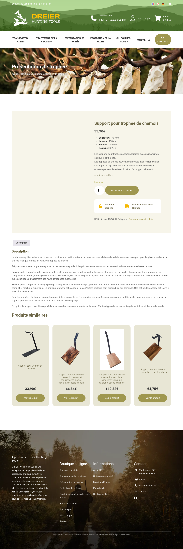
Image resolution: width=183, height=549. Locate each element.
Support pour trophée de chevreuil (30, 367)
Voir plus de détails (103, 175)
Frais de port (66, 509)
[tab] (21, 243)
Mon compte (144, 18)
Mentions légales (101, 482)
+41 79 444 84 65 (112, 20)
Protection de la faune (71, 488)
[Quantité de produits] (99, 190)
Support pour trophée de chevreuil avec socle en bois (153, 371)
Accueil (15, 74)
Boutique (25, 74)
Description (21, 242)
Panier (166, 16)
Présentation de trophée (141, 219)
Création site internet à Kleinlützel (101, 535)
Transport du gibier (69, 470)
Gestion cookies (101, 494)
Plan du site (99, 488)
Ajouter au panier (122, 190)
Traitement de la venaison (73, 476)
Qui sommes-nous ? (103, 476)
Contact (163, 39)
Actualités (143, 40)
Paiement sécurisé (69, 503)
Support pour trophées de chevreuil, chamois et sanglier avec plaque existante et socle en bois (71, 378)
